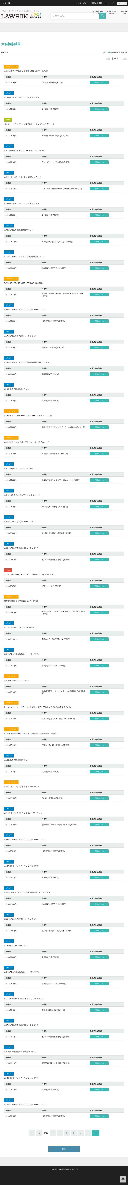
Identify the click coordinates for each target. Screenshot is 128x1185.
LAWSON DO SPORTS (21, 15)
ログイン (122, 3)
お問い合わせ (112, 12)
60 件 (125, 59)
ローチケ (124, 12)
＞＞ (95, 1133)
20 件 (108, 59)
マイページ (109, 3)
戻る (64, 1149)
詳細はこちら (99, 82)
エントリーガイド (81, 3)
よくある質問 (97, 12)
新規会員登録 (96, 3)
